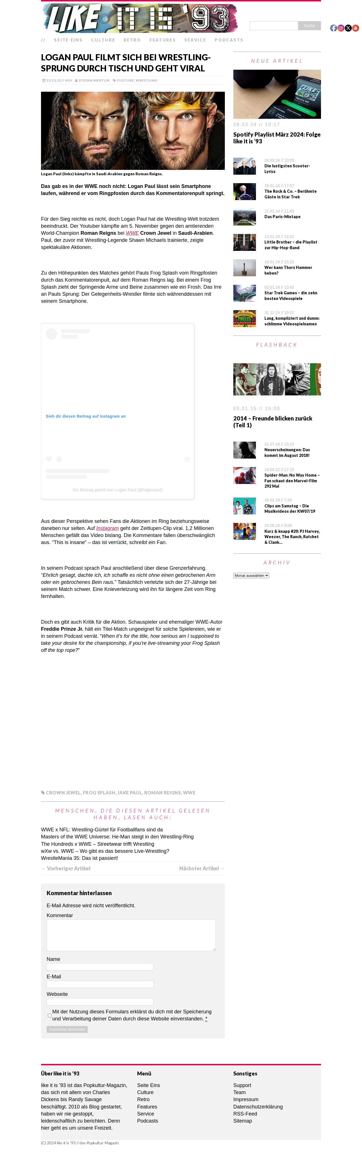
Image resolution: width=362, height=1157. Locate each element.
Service (195, 40)
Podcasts (229, 40)
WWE (132, 233)
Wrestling (146, 80)
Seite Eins (68, 40)
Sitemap (242, 1121)
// (43, 40)
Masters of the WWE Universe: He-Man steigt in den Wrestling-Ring (117, 837)
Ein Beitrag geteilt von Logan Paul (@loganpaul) (118, 490)
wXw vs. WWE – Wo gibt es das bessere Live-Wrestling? (105, 851)
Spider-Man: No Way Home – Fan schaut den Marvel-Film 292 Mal (292, 480)
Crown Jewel (63, 792)
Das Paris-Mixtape (282, 216)
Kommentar (60, 915)
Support (242, 1085)
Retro (132, 40)
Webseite (57, 994)
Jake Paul (129, 792)
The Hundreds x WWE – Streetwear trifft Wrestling (97, 844)
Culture (103, 40)
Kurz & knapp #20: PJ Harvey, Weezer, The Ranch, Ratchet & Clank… (292, 537)
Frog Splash (99, 792)
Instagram (107, 528)
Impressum (245, 1099)
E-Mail (54, 976)
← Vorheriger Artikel (65, 868)
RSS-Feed (245, 1114)
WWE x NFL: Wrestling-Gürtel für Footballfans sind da (102, 829)
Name (53, 959)
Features (163, 40)
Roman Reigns (162, 792)
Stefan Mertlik (94, 80)
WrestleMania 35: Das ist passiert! (79, 858)
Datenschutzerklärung (258, 1107)
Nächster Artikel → (202, 868)
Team (239, 1092)
